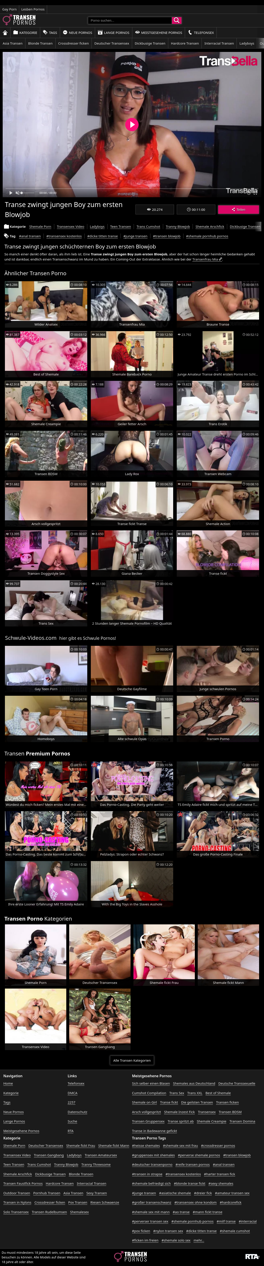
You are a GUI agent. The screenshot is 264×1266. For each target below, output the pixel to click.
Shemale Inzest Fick (179, 1112)
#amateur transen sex (232, 1193)
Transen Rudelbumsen (49, 1212)
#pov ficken (141, 1231)
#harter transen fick (219, 1174)
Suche (72, 1121)
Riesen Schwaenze (104, 1202)
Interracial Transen (219, 43)
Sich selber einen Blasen (151, 1083)
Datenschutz (77, 1112)
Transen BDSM (230, 1112)
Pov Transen (77, 1202)
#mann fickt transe (207, 1212)
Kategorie (25, 32)
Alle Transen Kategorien (132, 1060)
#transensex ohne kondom (195, 1202)
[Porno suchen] (130, 20)
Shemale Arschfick (209, 226)
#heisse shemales (146, 1145)
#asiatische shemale (175, 1193)
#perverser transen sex (150, 1221)
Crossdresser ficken (73, 43)
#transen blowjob (167, 236)
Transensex (207, 1112)
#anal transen (30, 236)
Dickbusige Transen (150, 43)
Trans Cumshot (148, 226)
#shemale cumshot (235, 1231)
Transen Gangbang (49, 1155)
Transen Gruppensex (148, 1121)
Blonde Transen (40, 43)
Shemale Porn (40, 226)
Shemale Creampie (211, 1121)
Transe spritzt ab (181, 1121)
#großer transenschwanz (151, 1202)
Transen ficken (227, 1102)
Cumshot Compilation (149, 1093)
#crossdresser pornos (218, 1145)
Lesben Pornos (33, 9)
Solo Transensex (16, 1212)
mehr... (198, 1240)
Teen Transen (120, 226)
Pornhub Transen (46, 1193)
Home (8, 1083)
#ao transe (181, 1212)
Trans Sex (176, 1093)
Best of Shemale (218, 1093)
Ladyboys (246, 43)
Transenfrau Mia (205, 259)
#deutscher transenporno (152, 1164)
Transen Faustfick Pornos (23, 1183)
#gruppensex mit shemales (153, 1155)
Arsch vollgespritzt (146, 1112)
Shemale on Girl (144, 1102)
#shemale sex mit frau (180, 1145)
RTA (70, 1131)
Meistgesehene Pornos (158, 32)
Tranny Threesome (96, 1164)
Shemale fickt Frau (80, 1145)
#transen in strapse (147, 1174)
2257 (71, 1102)
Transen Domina (242, 1121)
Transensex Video (70, 226)
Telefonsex (201, 32)
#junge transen (135, 236)
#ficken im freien (145, 1240)
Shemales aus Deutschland (194, 1083)
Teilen (238, 209)
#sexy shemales (220, 1183)
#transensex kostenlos (64, 236)
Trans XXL (194, 1093)
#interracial (248, 1221)
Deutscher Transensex (111, 43)
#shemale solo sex (176, 1240)
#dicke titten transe (102, 236)
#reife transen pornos (192, 1164)
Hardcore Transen (185, 43)
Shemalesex (79, 1212)
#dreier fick (203, 1193)
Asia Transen (13, 43)
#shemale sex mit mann (151, 1212)
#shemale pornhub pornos (207, 236)
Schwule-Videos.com (31, 637)
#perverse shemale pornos (199, 1155)
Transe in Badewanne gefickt (154, 1131)
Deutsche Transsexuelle (236, 1083)
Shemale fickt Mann (113, 1145)
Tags (50, 32)
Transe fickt (169, 1102)
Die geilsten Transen (197, 1102)
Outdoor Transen (16, 1193)
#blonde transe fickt (189, 1183)
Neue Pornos (77, 32)
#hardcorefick (230, 1202)
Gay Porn (9, 9)
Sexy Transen (96, 1193)
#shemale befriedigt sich (151, 1183)
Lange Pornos (113, 32)
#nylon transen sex (168, 1231)
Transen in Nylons (17, 1202)
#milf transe (226, 1221)
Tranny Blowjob (178, 226)
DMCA (72, 1093)
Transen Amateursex (101, 1155)
